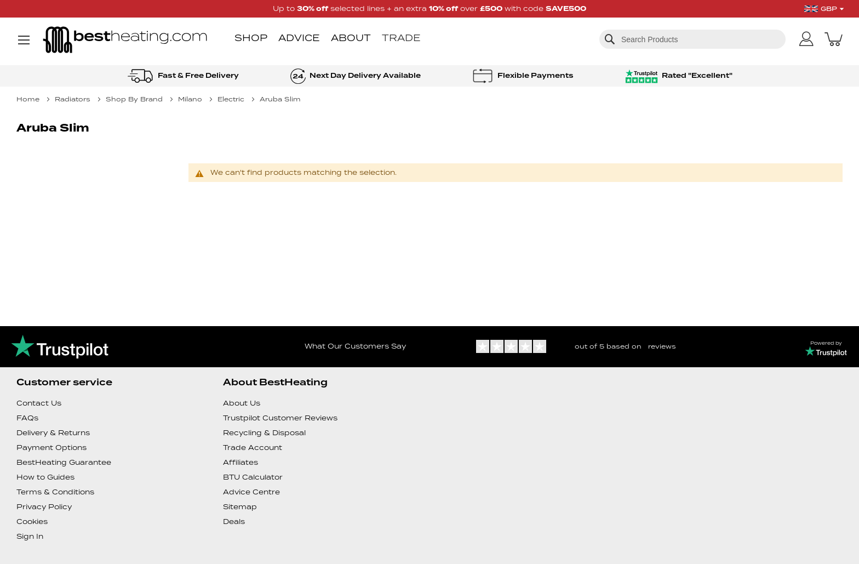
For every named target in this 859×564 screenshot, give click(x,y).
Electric (232, 99)
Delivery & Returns (53, 432)
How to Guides (45, 477)
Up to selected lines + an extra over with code (429, 8)
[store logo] (125, 41)
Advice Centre (251, 492)
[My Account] (806, 39)
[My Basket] (833, 39)
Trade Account (252, 447)
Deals (234, 521)
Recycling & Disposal (264, 432)
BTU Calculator (253, 477)
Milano (191, 99)
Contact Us (38, 403)
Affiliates (240, 462)
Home (29, 99)
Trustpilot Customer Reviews (280, 418)
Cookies (32, 521)
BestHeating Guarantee (63, 462)
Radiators (74, 99)
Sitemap (240, 506)
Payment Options (51, 447)
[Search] (609, 39)
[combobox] (692, 39)
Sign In (29, 536)
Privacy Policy (44, 506)
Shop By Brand (135, 99)
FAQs (27, 418)
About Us (241, 403)
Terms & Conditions (55, 492)
